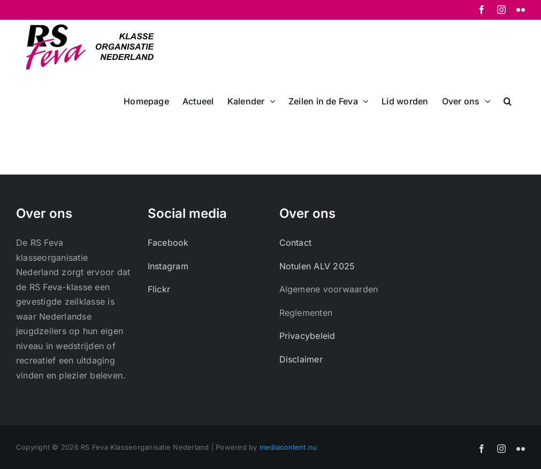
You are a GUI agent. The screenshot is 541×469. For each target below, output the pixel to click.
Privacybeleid (307, 335)
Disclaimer (301, 359)
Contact (295, 242)
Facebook (168, 242)
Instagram (168, 266)
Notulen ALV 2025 (317, 266)
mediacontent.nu (288, 447)
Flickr (159, 289)
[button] (508, 100)
